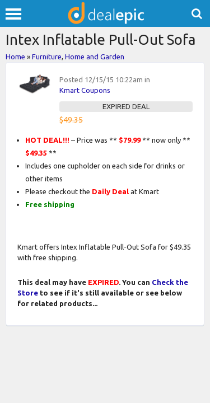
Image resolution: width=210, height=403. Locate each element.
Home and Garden (94, 56)
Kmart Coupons (84, 90)
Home (15, 56)
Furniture (47, 56)
